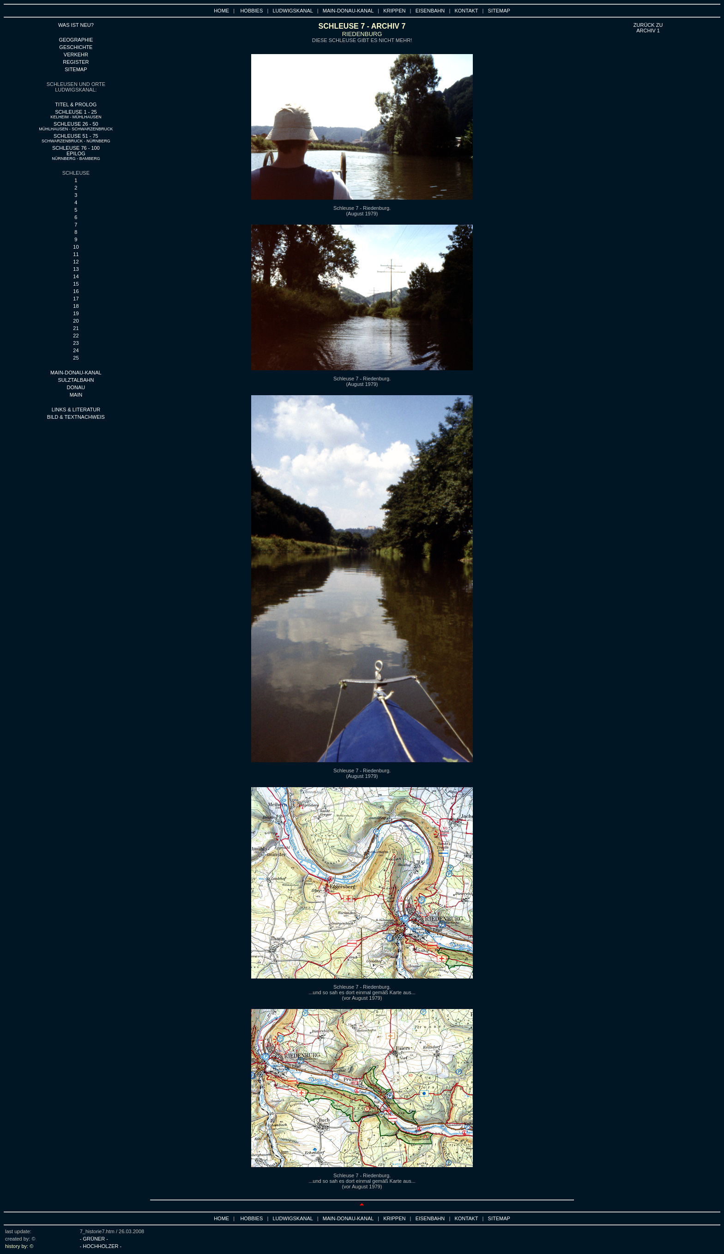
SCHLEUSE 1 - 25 (76, 114)
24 (75, 350)
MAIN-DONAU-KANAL (348, 10)
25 (75, 358)
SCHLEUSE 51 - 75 (76, 138)
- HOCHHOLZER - (100, 1246)
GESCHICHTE (75, 47)
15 (75, 284)
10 (75, 247)
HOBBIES (251, 10)
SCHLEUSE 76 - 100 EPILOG (76, 153)
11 (75, 254)
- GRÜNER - (94, 1239)
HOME (221, 10)
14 (75, 276)
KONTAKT (466, 10)
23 (75, 343)
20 (75, 321)
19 (75, 313)
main (76, 395)
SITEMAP (499, 10)
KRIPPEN (394, 10)
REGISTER (76, 62)
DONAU (76, 387)
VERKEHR (76, 54)
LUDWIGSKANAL (293, 10)
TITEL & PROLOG (76, 104)
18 (75, 306)
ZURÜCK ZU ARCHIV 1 (648, 27)
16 (75, 291)
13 (75, 269)
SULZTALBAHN (76, 380)
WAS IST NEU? (76, 25)
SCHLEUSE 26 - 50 (76, 126)
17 (75, 298)
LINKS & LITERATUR (76, 409)
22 (75, 335)
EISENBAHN (430, 10)
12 (75, 261)
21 (75, 328)
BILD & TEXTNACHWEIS (76, 417)
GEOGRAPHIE (76, 40)
